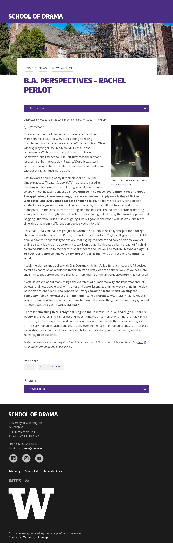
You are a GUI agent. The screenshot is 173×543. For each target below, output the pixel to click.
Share (30, 381)
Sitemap (42, 537)
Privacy (12, 537)
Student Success (51, 366)
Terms (27, 537)
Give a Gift (32, 471)
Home (29, 68)
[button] (130, 176)
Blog (29, 366)
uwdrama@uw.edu (29, 448)
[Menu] (161, 6)
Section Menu (38, 108)
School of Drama (35, 16)
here (142, 342)
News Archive (62, 68)
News (43, 68)
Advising (14, 471)
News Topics (37, 388)
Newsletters (53, 471)
